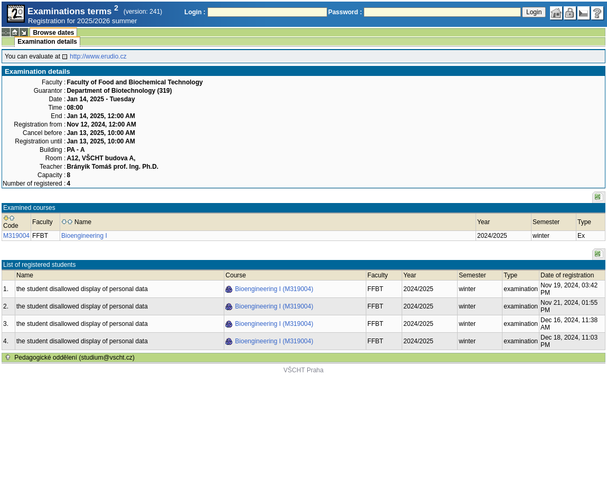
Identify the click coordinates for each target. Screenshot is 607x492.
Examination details (47, 41)
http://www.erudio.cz (98, 56)
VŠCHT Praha (303, 370)
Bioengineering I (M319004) (274, 289)
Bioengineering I (84, 235)
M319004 (16, 235)
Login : (194, 12)
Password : (345, 12)
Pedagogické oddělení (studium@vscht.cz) (74, 357)
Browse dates (53, 32)
